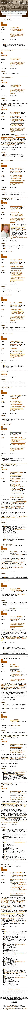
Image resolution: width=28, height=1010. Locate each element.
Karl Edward (16, 492)
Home (2, 11)
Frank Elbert (15, 478)
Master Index (24, 11)
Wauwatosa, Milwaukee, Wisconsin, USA (11, 564)
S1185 (5, 539)
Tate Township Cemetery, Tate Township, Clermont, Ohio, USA (13, 807)
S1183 (5, 155)
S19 (4, 939)
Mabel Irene (15, 171)
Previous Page (14, 15)
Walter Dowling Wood (11, 1006)
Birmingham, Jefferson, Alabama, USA (14, 142)
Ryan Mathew (18, 439)
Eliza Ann (5, 902)
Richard (15, 484)
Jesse (13, 664)
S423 (5, 705)
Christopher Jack (17, 312)
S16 (4, 154)
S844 (5, 649)
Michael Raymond (15, 441)
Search (16, 13)
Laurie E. (14, 669)
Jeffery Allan (16, 402)
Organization (7, 11)
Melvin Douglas (17, 119)
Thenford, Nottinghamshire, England (13, 559)
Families (12, 11)
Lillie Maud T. (15, 671)
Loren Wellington (16, 675)
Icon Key (8, 15)
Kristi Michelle (18, 443)
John (18, 901)
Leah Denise (16, 275)
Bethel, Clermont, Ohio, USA (9, 803)
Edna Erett (15, 674)
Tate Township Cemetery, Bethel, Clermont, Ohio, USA (12, 507)
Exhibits (8, 13)
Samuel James (17, 313)
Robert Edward (15, 395)
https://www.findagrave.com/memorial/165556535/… (14, 774)
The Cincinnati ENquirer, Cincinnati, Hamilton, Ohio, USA (14, 517)
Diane (14, 398)
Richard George (16, 116)
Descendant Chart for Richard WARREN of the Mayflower (17, 34)
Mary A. (14, 666)
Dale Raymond (17, 486)
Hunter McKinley (17, 268)
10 (18, 821)
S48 (4, 943)
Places (12, 13)
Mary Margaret (17, 489)
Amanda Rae (16, 404)
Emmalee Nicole (17, 350)
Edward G (16, 437)
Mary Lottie (14, 619)
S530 (5, 526)
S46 (4, 73)
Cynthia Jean (16, 309)
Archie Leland (18, 882)
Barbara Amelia (17, 590)
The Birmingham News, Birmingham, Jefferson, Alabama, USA (19, 237)
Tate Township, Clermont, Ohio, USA (16, 804)
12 (21, 887)
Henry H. (14, 721)
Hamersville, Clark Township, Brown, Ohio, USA (14, 821)
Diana (13, 348)
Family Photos (21, 13)
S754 (5, 529)
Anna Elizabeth (18, 884)
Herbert (15, 481)
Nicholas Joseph (17, 311)
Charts (4, 13)
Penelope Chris (16, 266)
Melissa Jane (16, 475)
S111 (5, 44)
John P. (13, 552)
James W (15, 112)
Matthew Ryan (16, 176)
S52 (4, 837)
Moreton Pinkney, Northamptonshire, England (12, 562)
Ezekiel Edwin (18, 685)
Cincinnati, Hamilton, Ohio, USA (8, 504)
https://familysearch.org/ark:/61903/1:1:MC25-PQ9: (14, 859)
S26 (4, 830)
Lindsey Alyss (16, 273)
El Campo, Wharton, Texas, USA (18, 502)
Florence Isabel (18, 889)
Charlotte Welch (8, 687)
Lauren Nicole (16, 272)
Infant (16, 887)
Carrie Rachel (16, 214)
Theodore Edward (17, 123)
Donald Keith (16, 124)
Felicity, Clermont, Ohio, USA (8, 684)
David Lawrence (17, 120)
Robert (15, 485)
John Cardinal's (8, 1008)
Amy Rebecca (16, 215)
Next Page (20, 15)
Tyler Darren (17, 29)
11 (3, 922)
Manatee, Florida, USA (6, 139)
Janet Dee (15, 401)
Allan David (15, 58)
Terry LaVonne (16, 175)
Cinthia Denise (15, 270)
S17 (4, 191)
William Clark (16, 472)
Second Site (13, 1008)
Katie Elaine (17, 444)
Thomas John (16, 351)
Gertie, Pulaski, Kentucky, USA (12, 631)
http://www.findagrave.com (20, 529)
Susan (14, 212)
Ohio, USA (3, 898)
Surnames (18, 11)
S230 (5, 524)
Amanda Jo (16, 178)
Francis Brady (16, 616)
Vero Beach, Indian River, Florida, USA (18, 227)
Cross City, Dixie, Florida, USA (9, 135)
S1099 (5, 604)
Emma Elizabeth (17, 554)
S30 (4, 834)
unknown (14, 113)
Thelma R (11, 138)
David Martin (15, 588)
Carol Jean (14, 27)
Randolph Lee (16, 125)
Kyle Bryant (16, 30)
